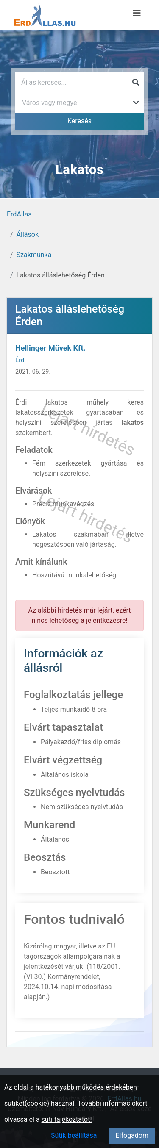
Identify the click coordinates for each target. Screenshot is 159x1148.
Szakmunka (34, 255)
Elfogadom (131, 1135)
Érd (19, 360)
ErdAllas (19, 214)
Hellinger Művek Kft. (50, 348)
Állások (28, 234)
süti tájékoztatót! (67, 1119)
